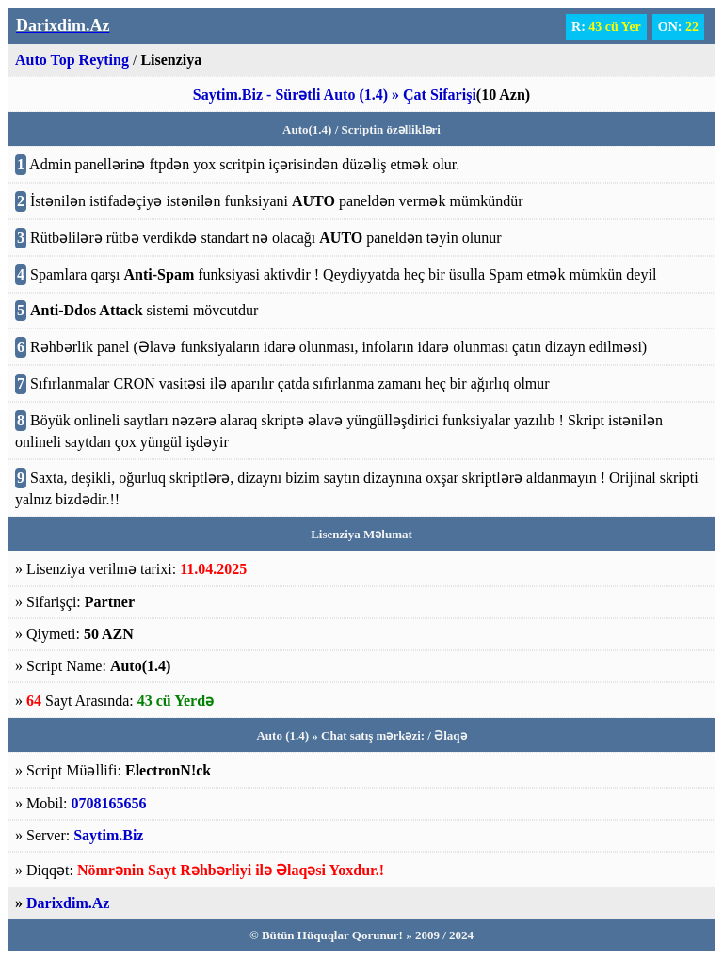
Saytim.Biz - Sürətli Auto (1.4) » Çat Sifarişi (334, 95)
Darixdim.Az (67, 903)
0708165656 (109, 803)
